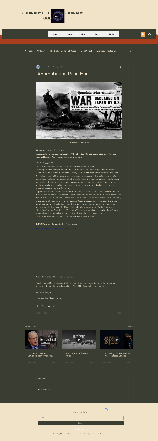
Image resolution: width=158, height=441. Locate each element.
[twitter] (82, 429)
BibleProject (86, 51)
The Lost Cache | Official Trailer (77, 354)
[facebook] (75, 429)
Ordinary (41, 51)
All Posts (29, 51)
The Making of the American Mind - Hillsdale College (116, 354)
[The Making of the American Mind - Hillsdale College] (116, 339)
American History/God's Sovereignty (50, 298)
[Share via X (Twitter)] (43, 306)
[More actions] (120, 66)
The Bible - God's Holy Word (63, 51)
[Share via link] (54, 306)
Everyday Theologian (106, 51)
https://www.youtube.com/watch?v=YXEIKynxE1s (56, 228)
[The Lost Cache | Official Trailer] (79, 339)
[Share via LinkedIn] (49, 306)
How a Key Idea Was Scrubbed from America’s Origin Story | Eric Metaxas (40, 354)
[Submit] (81, 423)
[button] (130, 51)
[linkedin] (79, 429)
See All (130, 326)
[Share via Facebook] (37, 306)
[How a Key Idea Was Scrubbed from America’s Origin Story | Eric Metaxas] (41, 339)
